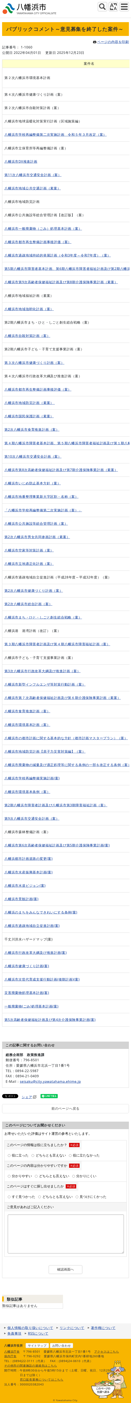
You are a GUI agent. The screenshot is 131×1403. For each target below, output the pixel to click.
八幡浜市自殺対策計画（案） (27, 335)
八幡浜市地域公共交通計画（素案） (32, 188)
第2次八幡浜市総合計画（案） (28, 604)
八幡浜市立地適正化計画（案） (29, 563)
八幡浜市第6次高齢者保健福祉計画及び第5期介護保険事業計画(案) (57, 845)
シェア (29, 1097)
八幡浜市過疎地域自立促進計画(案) (32, 925)
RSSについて (38, 1333)
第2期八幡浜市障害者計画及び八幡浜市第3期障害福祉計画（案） (55, 805)
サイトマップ (37, 1345)
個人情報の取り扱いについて (30, 1327)
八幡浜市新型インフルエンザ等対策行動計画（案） (44, 684)
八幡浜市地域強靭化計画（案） (29, 309)
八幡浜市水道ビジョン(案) (25, 885)
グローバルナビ (124, 6)
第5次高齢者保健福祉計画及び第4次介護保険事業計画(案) (50, 1019)
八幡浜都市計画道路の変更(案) (28, 858)
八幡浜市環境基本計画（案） (27, 724)
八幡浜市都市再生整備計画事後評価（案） (37, 242)
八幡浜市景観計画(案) (21, 899)
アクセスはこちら (106, 1351)
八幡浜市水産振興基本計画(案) (28, 872)
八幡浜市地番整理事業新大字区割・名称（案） (41, 496)
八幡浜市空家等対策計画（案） (29, 550)
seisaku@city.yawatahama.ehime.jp (50, 1081)
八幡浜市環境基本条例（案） (27, 791)
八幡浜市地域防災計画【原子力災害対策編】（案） (44, 751)
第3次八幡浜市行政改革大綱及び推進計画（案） (42, 671)
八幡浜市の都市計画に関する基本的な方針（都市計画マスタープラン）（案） (66, 738)
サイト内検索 (102, 6)
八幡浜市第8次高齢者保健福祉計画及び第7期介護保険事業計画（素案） (61, 470)
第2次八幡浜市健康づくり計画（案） (33, 590)
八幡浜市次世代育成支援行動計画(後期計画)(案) (42, 979)
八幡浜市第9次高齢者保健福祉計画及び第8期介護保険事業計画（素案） (61, 282)
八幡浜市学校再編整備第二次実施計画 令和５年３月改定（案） (55, 134)
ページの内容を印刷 (111, 41)
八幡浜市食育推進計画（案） (27, 711)
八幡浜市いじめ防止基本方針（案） (32, 483)
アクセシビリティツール (113, 6)
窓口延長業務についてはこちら (41, 1379)
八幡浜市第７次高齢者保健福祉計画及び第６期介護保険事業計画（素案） (62, 697)
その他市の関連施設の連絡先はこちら (30, 1365)
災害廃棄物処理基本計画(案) (26, 992)
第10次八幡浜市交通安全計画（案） (33, 456)
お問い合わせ (61, 1345)
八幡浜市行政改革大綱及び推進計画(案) (35, 952)
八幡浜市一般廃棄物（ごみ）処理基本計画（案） (43, 228)
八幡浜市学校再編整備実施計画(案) (32, 778)
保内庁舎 (10, 1356)
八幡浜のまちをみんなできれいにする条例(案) (40, 912)
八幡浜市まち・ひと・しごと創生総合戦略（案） (43, 617)
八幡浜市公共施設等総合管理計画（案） (36, 523)
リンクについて (72, 1327)
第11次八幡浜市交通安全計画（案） (33, 175)
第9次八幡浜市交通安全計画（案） (31, 818)
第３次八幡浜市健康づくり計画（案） (34, 362)
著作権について (103, 1327)
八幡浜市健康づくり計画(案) (26, 966)
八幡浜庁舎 (12, 1351)
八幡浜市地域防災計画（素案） (29, 402)
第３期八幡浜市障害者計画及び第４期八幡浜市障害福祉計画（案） (57, 644)
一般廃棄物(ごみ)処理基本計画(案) (31, 1006)
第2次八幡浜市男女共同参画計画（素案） (37, 537)
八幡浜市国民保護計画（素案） (29, 416)
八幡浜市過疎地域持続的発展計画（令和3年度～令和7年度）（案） (57, 255)
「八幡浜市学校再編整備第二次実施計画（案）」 (43, 510)
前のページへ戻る (65, 1108)
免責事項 (14, 1333)
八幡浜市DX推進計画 (20, 161)
